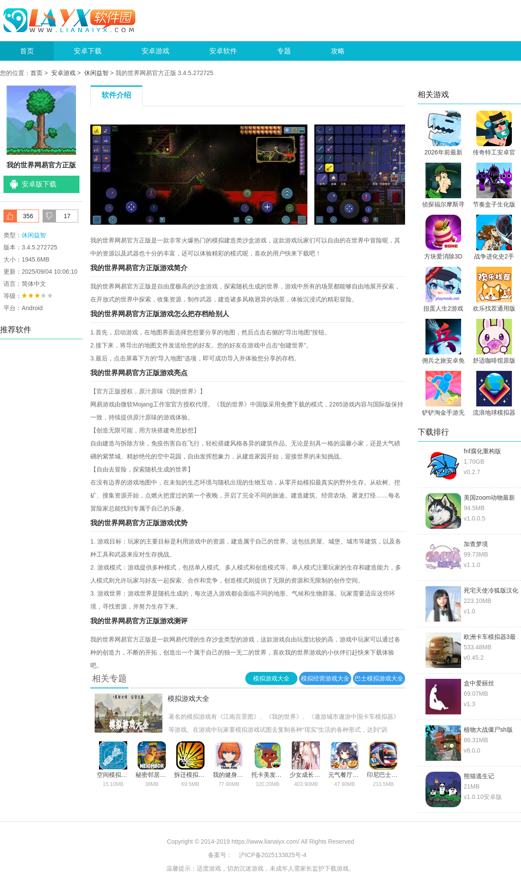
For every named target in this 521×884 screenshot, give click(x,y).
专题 (284, 51)
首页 (27, 51)
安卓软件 (223, 51)
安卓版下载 (39, 184)
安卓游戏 (155, 51)
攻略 (338, 51)
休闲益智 (96, 72)
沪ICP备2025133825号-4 (273, 854)
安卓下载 (88, 51)
